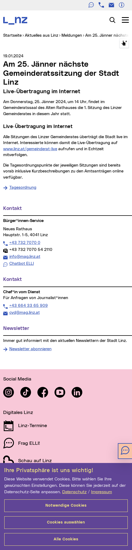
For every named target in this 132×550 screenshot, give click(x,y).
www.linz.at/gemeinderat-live (30, 149)
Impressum (101, 492)
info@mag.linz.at (24, 256)
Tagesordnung (22, 188)
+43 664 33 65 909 (28, 305)
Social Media (17, 379)
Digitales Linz (18, 412)
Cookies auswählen (66, 522)
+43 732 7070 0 (24, 242)
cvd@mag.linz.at (24, 312)
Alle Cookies (66, 539)
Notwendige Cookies (66, 505)
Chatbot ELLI (21, 264)
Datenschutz (74, 492)
